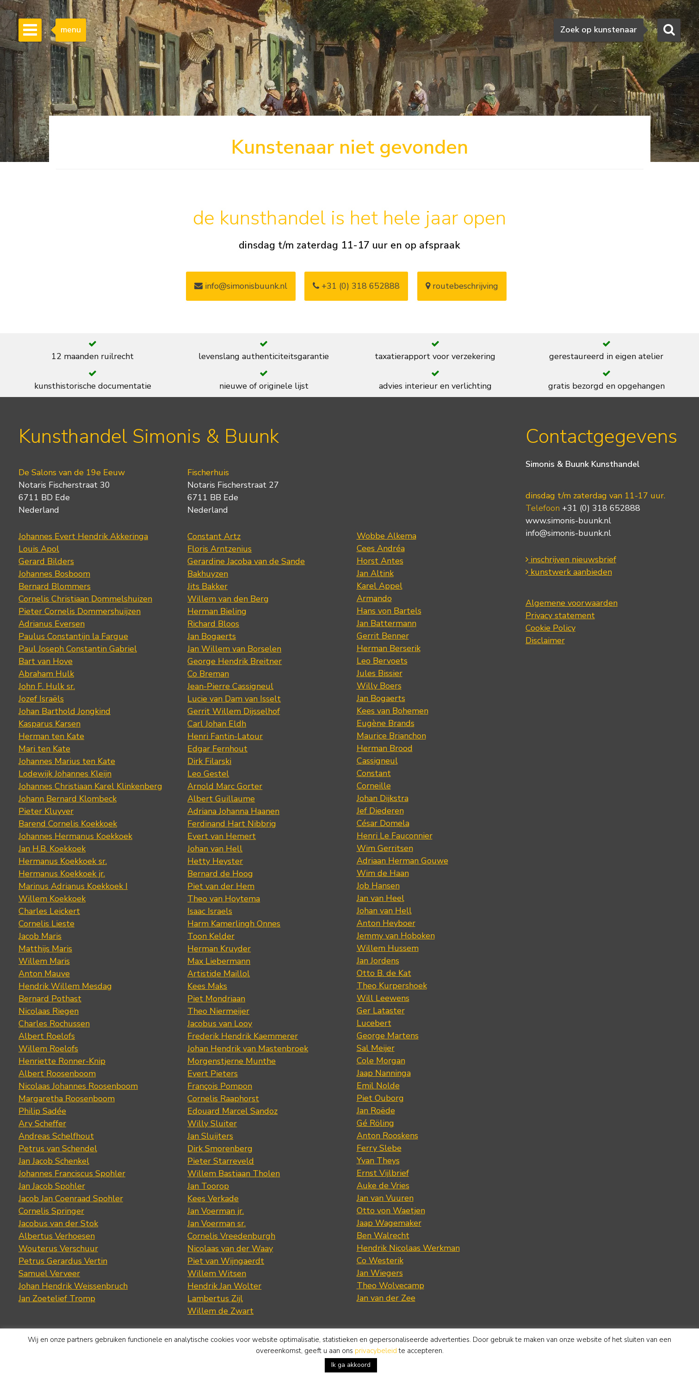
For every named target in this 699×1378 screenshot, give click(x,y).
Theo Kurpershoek (392, 985)
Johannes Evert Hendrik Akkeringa (83, 536)
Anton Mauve (44, 973)
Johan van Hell (214, 848)
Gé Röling (375, 1123)
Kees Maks (207, 986)
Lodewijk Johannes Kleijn (65, 773)
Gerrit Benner (383, 635)
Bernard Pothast (50, 998)
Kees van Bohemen (392, 710)
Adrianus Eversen (52, 623)
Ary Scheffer (42, 1123)
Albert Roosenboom (57, 1073)
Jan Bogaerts (211, 636)
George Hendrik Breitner (234, 661)
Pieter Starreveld (220, 1161)
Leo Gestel (208, 773)
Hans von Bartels (389, 610)
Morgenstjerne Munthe (231, 1061)
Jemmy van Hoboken (396, 935)
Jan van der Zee (386, 1298)
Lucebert (374, 1023)
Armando (374, 598)
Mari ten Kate (44, 748)
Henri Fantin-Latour (225, 736)
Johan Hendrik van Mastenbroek (247, 1048)
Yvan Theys (378, 1160)
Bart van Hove (46, 661)
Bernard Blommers (55, 586)
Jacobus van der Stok (58, 1223)
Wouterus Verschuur (58, 1248)
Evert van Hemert (221, 836)
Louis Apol (39, 548)
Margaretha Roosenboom (67, 1098)
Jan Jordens (378, 960)
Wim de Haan (383, 873)
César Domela (383, 823)
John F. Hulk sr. (47, 686)
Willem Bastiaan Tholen (233, 1173)
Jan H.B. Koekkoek (52, 848)
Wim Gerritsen (385, 848)
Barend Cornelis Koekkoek (68, 823)
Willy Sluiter (212, 1123)
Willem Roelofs (48, 1048)
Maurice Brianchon (391, 735)
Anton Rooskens (387, 1135)
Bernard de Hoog (220, 873)
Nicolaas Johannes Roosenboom (78, 1086)
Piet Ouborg (380, 1098)
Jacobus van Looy (219, 1023)
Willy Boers (379, 685)
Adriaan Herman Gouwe (402, 860)
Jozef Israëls (41, 698)
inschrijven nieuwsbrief (571, 559)
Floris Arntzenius (219, 548)
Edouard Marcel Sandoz (232, 1111)
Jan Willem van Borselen (234, 648)
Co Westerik (380, 1260)
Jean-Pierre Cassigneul (230, 686)
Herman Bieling (217, 611)
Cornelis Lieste (46, 923)
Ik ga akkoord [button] (351, 1364)
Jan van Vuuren (385, 1198)
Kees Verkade (213, 1198)
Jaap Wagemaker (389, 1223)
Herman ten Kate (51, 736)
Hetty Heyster (215, 861)
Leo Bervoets (382, 660)
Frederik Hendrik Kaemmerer (242, 1036)
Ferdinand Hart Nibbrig (231, 823)
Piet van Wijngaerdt (225, 1260)
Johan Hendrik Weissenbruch (73, 1285)
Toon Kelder (211, 936)
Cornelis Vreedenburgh (231, 1235)
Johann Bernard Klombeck (68, 798)
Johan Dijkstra (382, 798)
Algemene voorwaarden (572, 602)
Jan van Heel (380, 898)
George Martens (388, 1035)
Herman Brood (385, 748)
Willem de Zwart (220, 1310)
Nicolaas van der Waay (230, 1248)
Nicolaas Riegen (49, 1011)
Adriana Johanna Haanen (233, 811)
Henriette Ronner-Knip (62, 1061)
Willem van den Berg (228, 598)
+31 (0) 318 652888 (356, 286)
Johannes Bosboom (54, 573)
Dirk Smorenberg (220, 1148)
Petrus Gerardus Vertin (63, 1260)
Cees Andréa (381, 548)
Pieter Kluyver (46, 811)
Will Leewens (383, 998)
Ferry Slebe (379, 1148)
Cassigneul (377, 760)
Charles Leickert (49, 911)
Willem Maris (44, 961)
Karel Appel (379, 585)
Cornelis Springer (51, 1211)
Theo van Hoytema (223, 898)
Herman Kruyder (219, 948)
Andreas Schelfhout (56, 1136)
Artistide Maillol (218, 973)
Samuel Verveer (49, 1273)
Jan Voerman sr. (216, 1223)
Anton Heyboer (386, 923)
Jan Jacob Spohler (52, 1186)
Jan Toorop (208, 1186)
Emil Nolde (378, 1085)
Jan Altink (375, 573)
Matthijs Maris (45, 948)
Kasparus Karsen (49, 723)
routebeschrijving (462, 286)
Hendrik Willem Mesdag (65, 986)
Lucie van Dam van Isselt (234, 698)
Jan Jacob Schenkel (54, 1161)
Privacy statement (560, 615)
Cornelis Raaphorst (223, 1098)
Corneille (374, 785)
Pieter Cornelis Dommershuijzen (80, 611)
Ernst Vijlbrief (383, 1173)
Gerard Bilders (46, 561)
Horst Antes (380, 560)
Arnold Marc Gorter (224, 786)
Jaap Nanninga (384, 1073)
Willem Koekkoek (52, 898)
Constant (374, 773)
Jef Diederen (380, 810)
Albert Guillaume (221, 798)
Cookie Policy (550, 627)
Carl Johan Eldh (216, 723)
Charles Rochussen (54, 1023)
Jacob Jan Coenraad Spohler (71, 1198)
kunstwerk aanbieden (569, 571)
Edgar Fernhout (217, 748)
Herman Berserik (389, 648)
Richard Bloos (213, 623)
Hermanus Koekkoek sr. (63, 861)
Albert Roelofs (47, 1036)
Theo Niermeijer (218, 1011)
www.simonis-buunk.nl (568, 520)
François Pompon (219, 1086)
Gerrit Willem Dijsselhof (233, 711)
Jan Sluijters (210, 1136)
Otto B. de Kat (384, 973)
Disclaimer (545, 640)
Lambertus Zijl (215, 1298)
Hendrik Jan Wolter (224, 1285)
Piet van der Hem (220, 886)
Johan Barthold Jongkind (65, 711)
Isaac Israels (209, 911)
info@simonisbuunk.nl (240, 286)
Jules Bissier (379, 673)
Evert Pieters (212, 1073)
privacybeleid (376, 1350)
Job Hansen (378, 885)
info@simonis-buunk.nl (568, 533)
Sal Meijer (376, 1048)
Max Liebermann (218, 961)
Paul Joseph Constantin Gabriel (78, 648)
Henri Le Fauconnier (395, 835)
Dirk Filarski (209, 761)
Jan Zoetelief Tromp (57, 1298)
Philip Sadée (42, 1111)
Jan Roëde (376, 1110)
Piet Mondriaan (216, 998)
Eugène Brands (385, 723)
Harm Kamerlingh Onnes (233, 923)
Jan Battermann (386, 623)
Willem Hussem (388, 948)
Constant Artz (214, 536)
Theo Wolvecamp (390, 1285)
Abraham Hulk (46, 673)
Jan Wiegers (380, 1273)
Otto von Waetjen (391, 1210)
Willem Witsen (216, 1273)
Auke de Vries (383, 1185)
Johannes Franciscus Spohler (72, 1173)
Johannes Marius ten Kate (67, 761)
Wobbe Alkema (386, 535)
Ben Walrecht (383, 1235)
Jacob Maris (40, 936)
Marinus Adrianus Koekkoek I (73, 886)
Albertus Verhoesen (57, 1235)
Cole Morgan (381, 1060)
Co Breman (208, 673)
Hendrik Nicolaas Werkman (408, 1248)
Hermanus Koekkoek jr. (62, 873)
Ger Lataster (381, 1010)
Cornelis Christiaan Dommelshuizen (85, 598)
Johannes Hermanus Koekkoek (75, 836)
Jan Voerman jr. (215, 1211)
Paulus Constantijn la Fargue (73, 636)
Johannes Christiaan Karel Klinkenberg (90, 786)
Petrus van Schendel (58, 1148)
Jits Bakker (207, 586)
